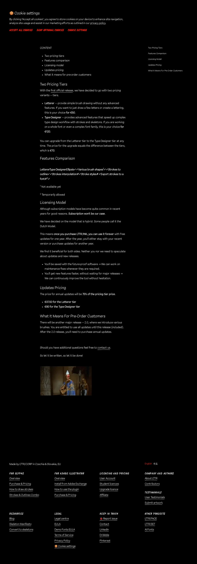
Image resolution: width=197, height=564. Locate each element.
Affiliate (104, 495)
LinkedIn (104, 529)
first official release (62, 90)
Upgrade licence (109, 489)
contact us (104, 348)
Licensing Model (155, 59)
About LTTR (151, 478)
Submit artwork (154, 503)
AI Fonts (149, 529)
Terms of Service (64, 535)
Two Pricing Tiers (155, 48)
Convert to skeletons (21, 529)
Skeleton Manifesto (20, 524)
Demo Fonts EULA (65, 529)
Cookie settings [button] (77, 30)
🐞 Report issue (109, 518)
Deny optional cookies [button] (50, 30)
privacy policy (97, 23)
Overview (14, 478)
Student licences (109, 484)
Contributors (152, 484)
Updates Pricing (154, 65)
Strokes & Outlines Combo (24, 495)
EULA (58, 524)
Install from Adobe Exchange (71, 484)
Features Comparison (157, 53)
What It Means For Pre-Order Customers (165, 71)
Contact (104, 524)
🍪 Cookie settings (65, 546)
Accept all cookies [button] (21, 30)
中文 (155, 464)
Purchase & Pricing (20, 484)
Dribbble (104, 535)
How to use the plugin (67, 489)
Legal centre (62, 518)
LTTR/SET (150, 524)
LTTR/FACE (151, 518)
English (148, 464)
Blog (11, 518)
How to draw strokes (21, 489)
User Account (107, 478)
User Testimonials (155, 497)
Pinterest (105, 541)
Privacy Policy (62, 541)
